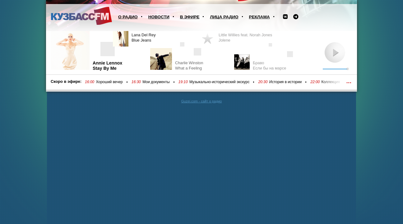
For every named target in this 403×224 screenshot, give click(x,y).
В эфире (190, 17)
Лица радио (224, 17)
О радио (128, 17)
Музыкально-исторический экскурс (219, 82)
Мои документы (155, 82)
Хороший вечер (109, 82)
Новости (158, 17)
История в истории (285, 82)
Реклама (259, 17)
